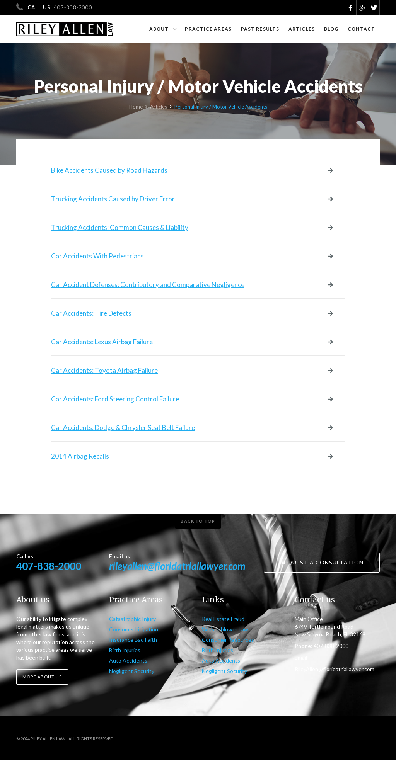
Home (136, 110)
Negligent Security (131, 671)
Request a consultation (322, 562)
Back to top (198, 521)
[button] (163, 29)
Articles (301, 29)
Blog (331, 29)
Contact (361, 29)
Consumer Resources (228, 639)
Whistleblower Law (225, 629)
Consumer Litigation (133, 629)
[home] (64, 25)
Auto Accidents (128, 660)
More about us (42, 676)
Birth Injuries (124, 650)
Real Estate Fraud (223, 618)
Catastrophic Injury (132, 618)
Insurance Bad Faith (133, 639)
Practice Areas (208, 29)
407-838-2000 (48, 566)
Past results (260, 29)
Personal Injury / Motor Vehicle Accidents (220, 110)
